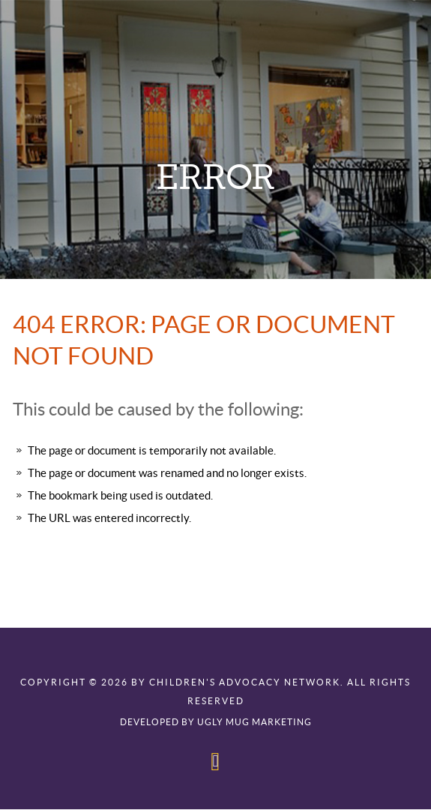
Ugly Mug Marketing (254, 722)
